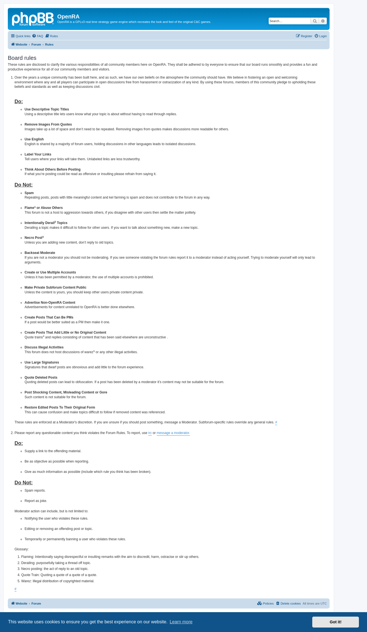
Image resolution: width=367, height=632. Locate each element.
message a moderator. (173, 433)
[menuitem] (37, 36)
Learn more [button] (181, 621)
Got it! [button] (336, 622)
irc (150, 433)
